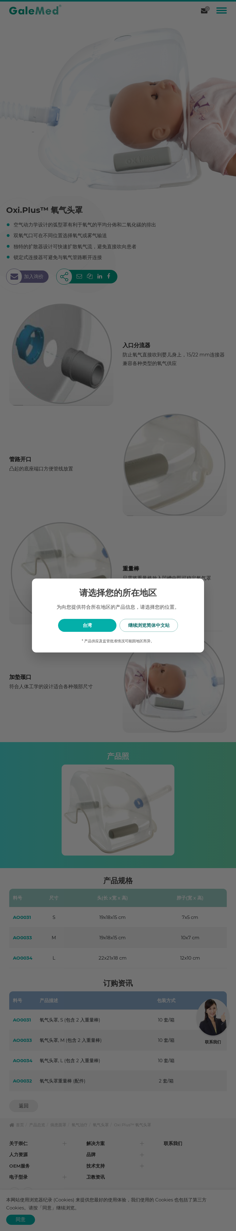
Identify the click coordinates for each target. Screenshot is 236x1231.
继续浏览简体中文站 (149, 625)
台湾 (87, 625)
